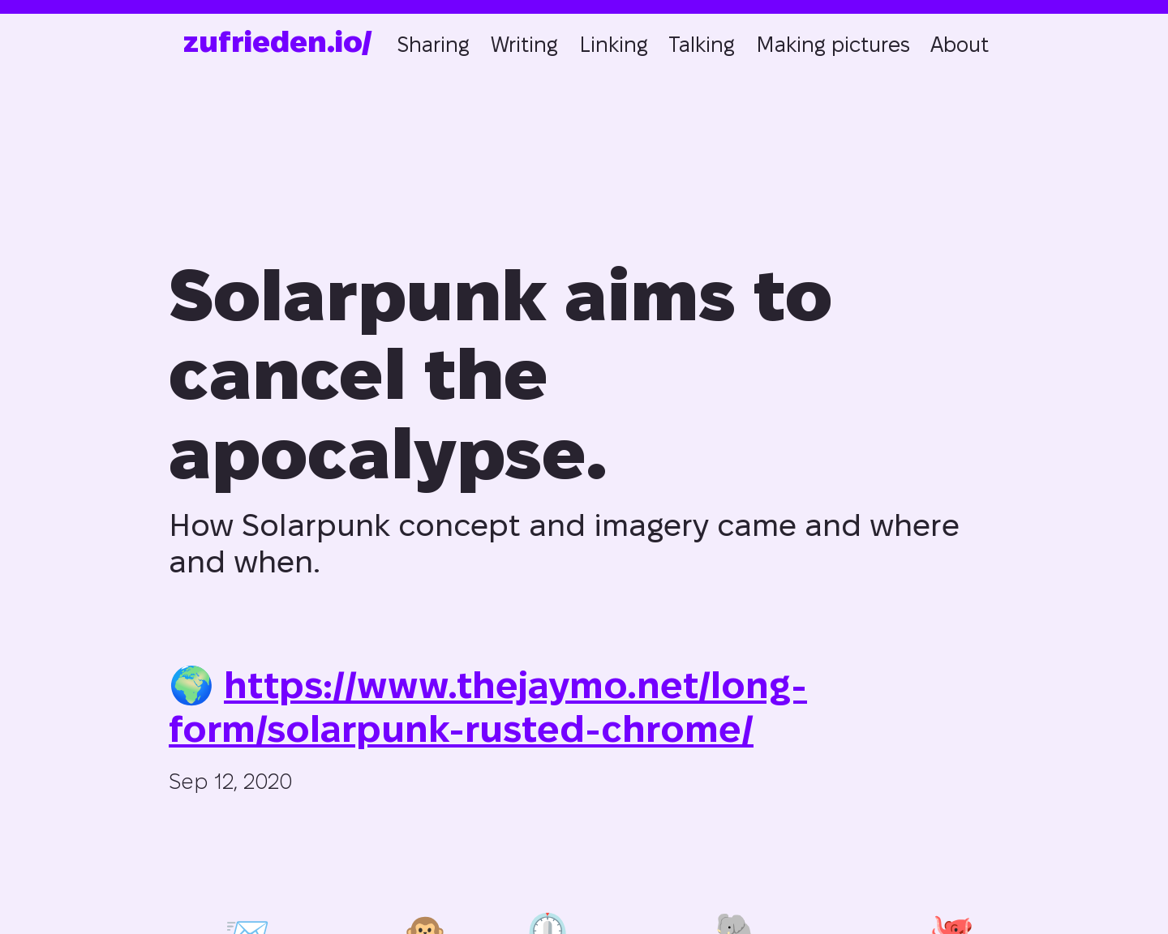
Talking (701, 44)
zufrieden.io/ (277, 42)
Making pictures (833, 44)
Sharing (433, 44)
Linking (613, 44)
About (959, 44)
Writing (524, 44)
